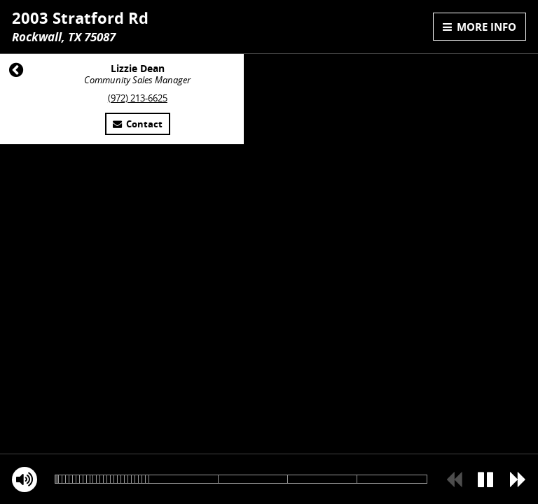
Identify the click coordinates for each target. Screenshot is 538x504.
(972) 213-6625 (137, 98)
